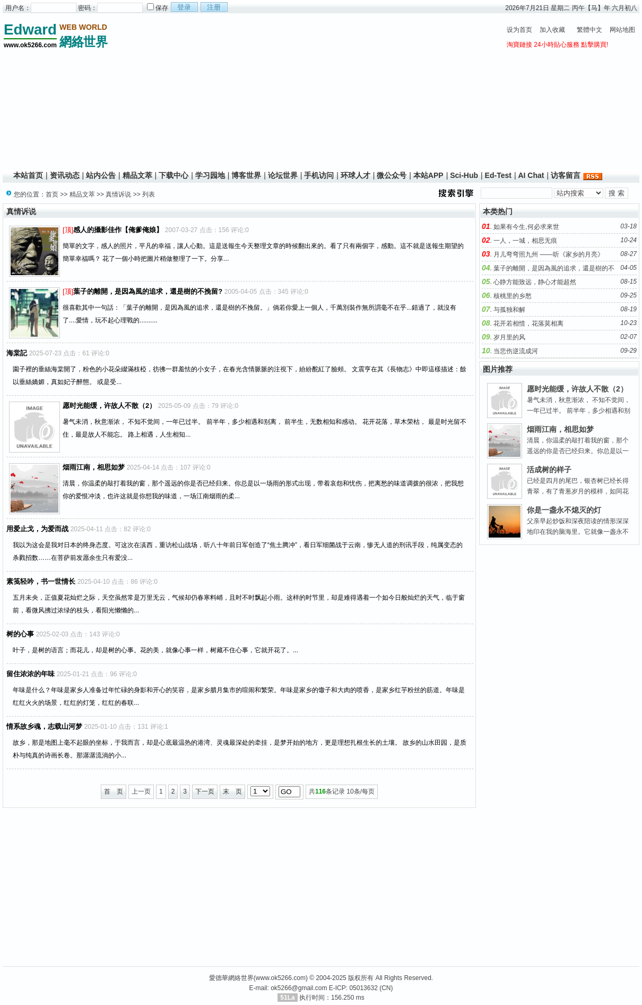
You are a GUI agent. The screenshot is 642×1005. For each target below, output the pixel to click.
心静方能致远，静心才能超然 (534, 282)
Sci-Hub (464, 175)
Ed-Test (498, 175)
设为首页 (519, 29)
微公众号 (391, 175)
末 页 (232, 791)
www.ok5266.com (281, 978)
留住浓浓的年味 (30, 674)
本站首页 (28, 175)
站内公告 (101, 175)
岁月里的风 (509, 337)
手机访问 (319, 175)
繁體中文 (589, 29)
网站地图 (622, 29)
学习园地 (210, 175)
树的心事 (20, 634)
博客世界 (246, 175)
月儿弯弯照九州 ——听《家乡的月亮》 (548, 254)
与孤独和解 (509, 309)
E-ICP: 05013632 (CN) (361, 988)
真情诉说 (118, 194)
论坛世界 (283, 175)
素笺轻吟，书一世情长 (40, 581)
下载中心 (173, 175)
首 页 (113, 791)
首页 (52, 194)
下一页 (204, 791)
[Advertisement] (305, 93)
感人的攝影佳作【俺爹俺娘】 (118, 230)
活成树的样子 (549, 469)
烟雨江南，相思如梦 (94, 467)
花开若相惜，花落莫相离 (528, 323)
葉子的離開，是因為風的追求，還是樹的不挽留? (147, 291)
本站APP (428, 175)
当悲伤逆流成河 (515, 351)
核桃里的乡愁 (512, 296)
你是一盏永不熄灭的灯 (564, 510)
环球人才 (355, 175)
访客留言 (565, 175)
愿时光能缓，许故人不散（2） (109, 406)
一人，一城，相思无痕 (525, 240)
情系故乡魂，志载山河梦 (44, 726)
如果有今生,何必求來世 (526, 227)
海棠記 (16, 353)
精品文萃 (137, 175)
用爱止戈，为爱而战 (37, 529)
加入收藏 (552, 29)
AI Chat (531, 175)
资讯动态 (65, 175)
